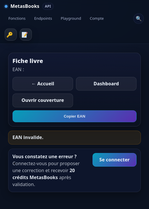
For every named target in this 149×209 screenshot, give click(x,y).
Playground (71, 18)
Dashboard (106, 83)
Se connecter (114, 159)
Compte (97, 18)
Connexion (11, 34)
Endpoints (43, 18)
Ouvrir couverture (42, 100)
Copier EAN (74, 116)
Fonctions (17, 18)
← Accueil (42, 83)
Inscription (26, 34)
